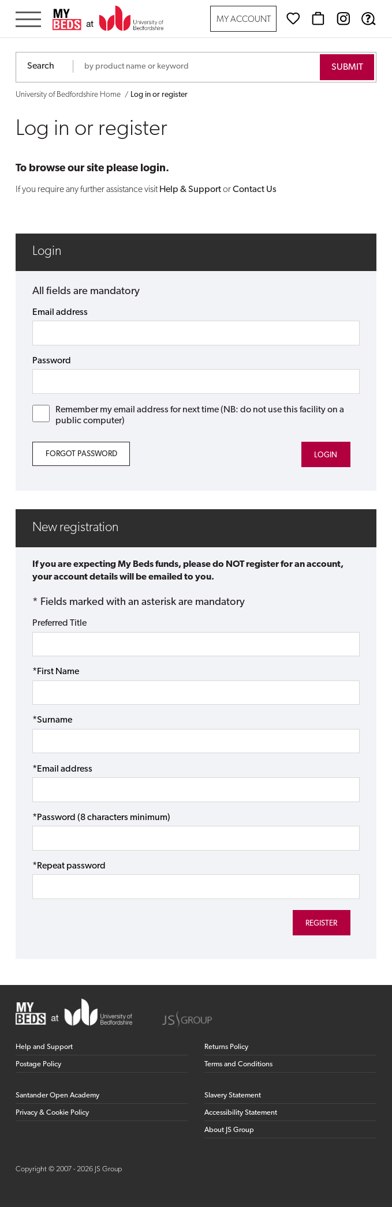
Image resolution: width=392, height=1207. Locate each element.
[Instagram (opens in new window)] (343, 18)
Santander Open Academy (57, 1095)
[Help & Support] (368, 18)
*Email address (62, 769)
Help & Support (190, 189)
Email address (60, 312)
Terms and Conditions (238, 1064)
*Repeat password (69, 866)
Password (51, 361)
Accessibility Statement (240, 1112)
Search (40, 66)
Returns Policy (226, 1047)
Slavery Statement (232, 1095)
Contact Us (255, 189)
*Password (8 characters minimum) (101, 817)
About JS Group (229, 1130)
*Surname (52, 720)
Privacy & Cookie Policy (52, 1112)
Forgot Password (81, 454)
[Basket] (318, 18)
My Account (243, 20)
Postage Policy (38, 1064)
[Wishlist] (293, 18)
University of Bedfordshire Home (68, 95)
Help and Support (44, 1047)
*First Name (55, 671)
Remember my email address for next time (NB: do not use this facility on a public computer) (188, 415)
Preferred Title (59, 623)
